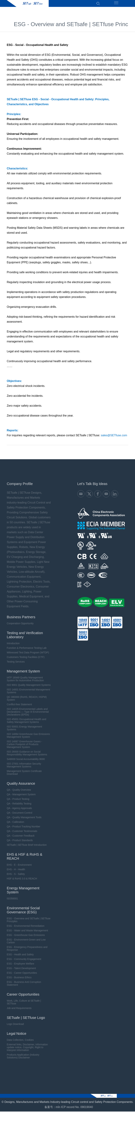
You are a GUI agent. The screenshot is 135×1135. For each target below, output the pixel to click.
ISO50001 (12, 901)
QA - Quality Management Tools (24, 820)
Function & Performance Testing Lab (26, 650)
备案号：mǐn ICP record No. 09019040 (68, 1113)
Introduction (13, 646)
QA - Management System (21, 797)
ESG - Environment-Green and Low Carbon (26, 944)
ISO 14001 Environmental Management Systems (28, 694)
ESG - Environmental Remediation (25, 928)
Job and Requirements (19, 1011)
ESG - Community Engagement (24, 961)
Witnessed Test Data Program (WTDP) (28, 655)
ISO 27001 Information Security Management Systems (24, 768)
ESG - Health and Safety (20, 957)
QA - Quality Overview (19, 792)
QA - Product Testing (18, 801)
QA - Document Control (19, 815)
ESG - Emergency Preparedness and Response (27, 951)
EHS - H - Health (16, 872)
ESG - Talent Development (21, 971)
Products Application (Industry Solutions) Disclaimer (23, 1059)
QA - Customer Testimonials (22, 833)
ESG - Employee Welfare (20, 966)
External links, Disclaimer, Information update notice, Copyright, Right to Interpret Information (27, 1050)
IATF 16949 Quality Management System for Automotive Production (25, 682)
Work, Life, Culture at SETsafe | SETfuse (24, 1005)
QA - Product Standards (20, 843)
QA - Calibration (15, 824)
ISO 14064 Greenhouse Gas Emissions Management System (28, 738)
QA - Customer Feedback (20, 838)
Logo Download (15, 1026)
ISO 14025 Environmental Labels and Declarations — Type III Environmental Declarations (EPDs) (28, 714)
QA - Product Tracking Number (23, 829)
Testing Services (16, 664)
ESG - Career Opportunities (22, 975)
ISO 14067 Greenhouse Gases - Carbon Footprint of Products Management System (24, 747)
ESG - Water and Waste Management (27, 933)
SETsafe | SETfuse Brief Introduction (27, 847)
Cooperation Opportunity (20, 626)
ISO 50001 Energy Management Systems (24, 731)
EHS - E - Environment (19, 867)
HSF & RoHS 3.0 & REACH (22, 881)
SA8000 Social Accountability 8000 (26, 761)
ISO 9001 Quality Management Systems (29, 687)
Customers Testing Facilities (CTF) (25, 659)
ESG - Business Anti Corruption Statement (24, 986)
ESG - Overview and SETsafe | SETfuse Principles (28, 923)
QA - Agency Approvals (19, 811)
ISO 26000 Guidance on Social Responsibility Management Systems (27, 756)
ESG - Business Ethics (19, 980)
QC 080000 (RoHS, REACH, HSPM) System (27, 701)
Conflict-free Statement (19, 707)
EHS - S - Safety (16, 876)
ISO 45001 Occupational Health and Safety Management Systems (26, 723)
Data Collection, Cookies (20, 1042)
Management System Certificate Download (24, 775)
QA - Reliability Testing (19, 806)
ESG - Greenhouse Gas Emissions (26, 937)
